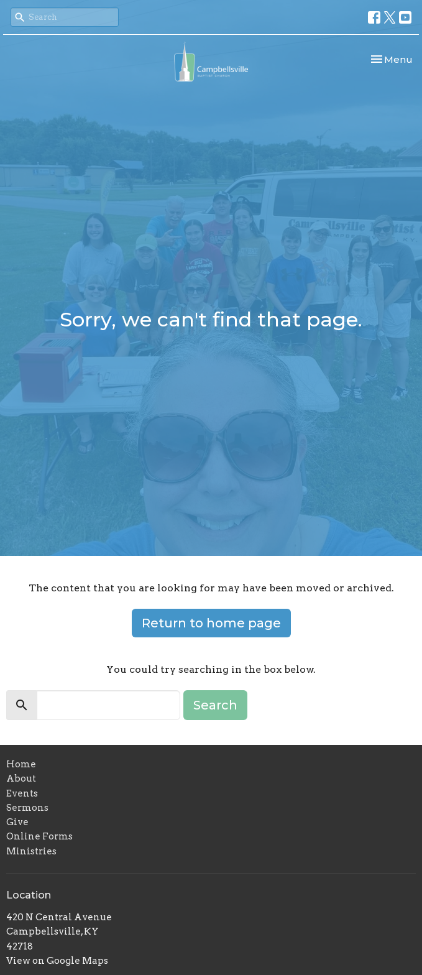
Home (21, 764)
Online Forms (39, 836)
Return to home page (211, 623)
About (21, 778)
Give (17, 822)
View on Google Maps (57, 960)
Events (22, 793)
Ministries (31, 851)
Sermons (27, 807)
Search (215, 705)
